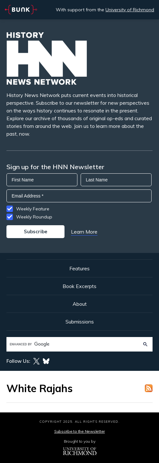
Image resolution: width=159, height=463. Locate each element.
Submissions (79, 321)
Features (79, 268)
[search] (73, 344)
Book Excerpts (79, 286)
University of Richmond (129, 10)
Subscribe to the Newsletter (79, 431)
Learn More (84, 231)
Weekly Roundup (34, 217)
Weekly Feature (32, 209)
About (80, 304)
